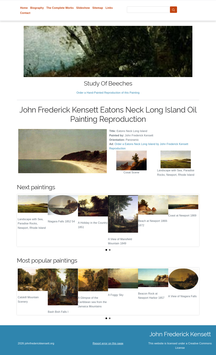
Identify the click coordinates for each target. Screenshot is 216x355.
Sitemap (97, 7)
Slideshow (83, 7)
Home (24, 7)
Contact (25, 12)
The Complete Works (60, 7)
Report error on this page (108, 343)
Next (194, 220)
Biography (37, 7)
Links (109, 7)
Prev (22, 220)
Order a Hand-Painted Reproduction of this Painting (108, 92)
